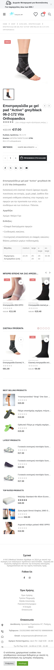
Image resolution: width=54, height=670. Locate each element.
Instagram (30, 578)
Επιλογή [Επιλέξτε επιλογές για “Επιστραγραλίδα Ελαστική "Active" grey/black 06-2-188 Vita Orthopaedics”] (20, 339)
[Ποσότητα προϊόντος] (10, 158)
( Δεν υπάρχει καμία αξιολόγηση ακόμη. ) (31, 122)
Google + (21, 168)
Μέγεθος (7, 147)
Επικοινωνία (27, 610)
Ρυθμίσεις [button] (9, 663)
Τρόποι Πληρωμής (27, 598)
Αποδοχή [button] (22, 663)
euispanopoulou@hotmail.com (34, 636)
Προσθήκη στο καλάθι (35, 158)
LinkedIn (16, 168)
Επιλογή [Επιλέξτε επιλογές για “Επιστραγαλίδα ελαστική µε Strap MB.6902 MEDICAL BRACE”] (46, 282)
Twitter (10, 168)
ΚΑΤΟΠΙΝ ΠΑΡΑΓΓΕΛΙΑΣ (19, 138)
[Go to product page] (14, 288)
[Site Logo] (15, 14)
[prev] (45, 106)
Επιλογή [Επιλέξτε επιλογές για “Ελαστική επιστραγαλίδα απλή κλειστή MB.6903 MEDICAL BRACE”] (46, 339)
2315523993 (24, 630)
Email (26, 168)
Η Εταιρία (27, 607)
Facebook (5, 168)
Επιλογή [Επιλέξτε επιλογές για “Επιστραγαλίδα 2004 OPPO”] (20, 282)
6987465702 (36, 630)
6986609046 (47, 630)
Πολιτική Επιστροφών (27, 604)
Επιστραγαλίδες (8, 303)
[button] (5, 14)
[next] (49, 106)
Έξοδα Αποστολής (27, 601)
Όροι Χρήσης (27, 595)
